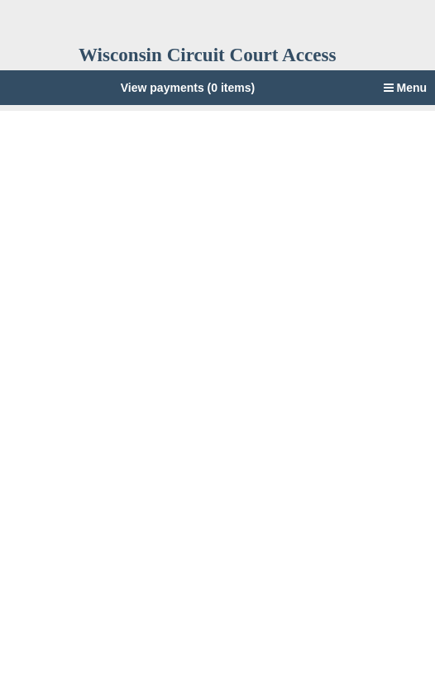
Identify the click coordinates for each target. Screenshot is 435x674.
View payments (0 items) (188, 87)
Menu (405, 87)
